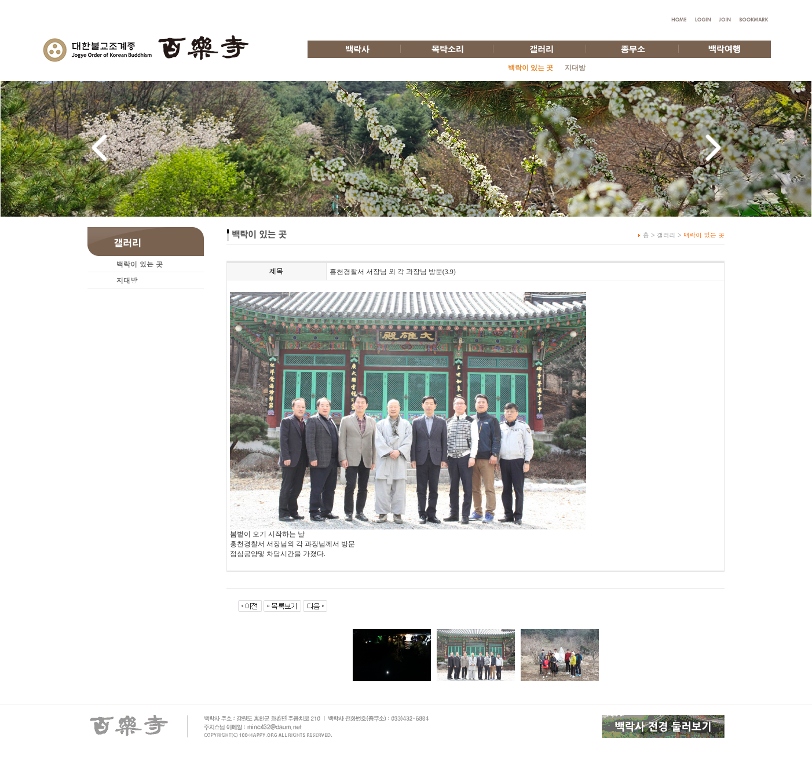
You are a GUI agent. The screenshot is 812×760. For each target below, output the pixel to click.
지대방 (575, 68)
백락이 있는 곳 (139, 264)
